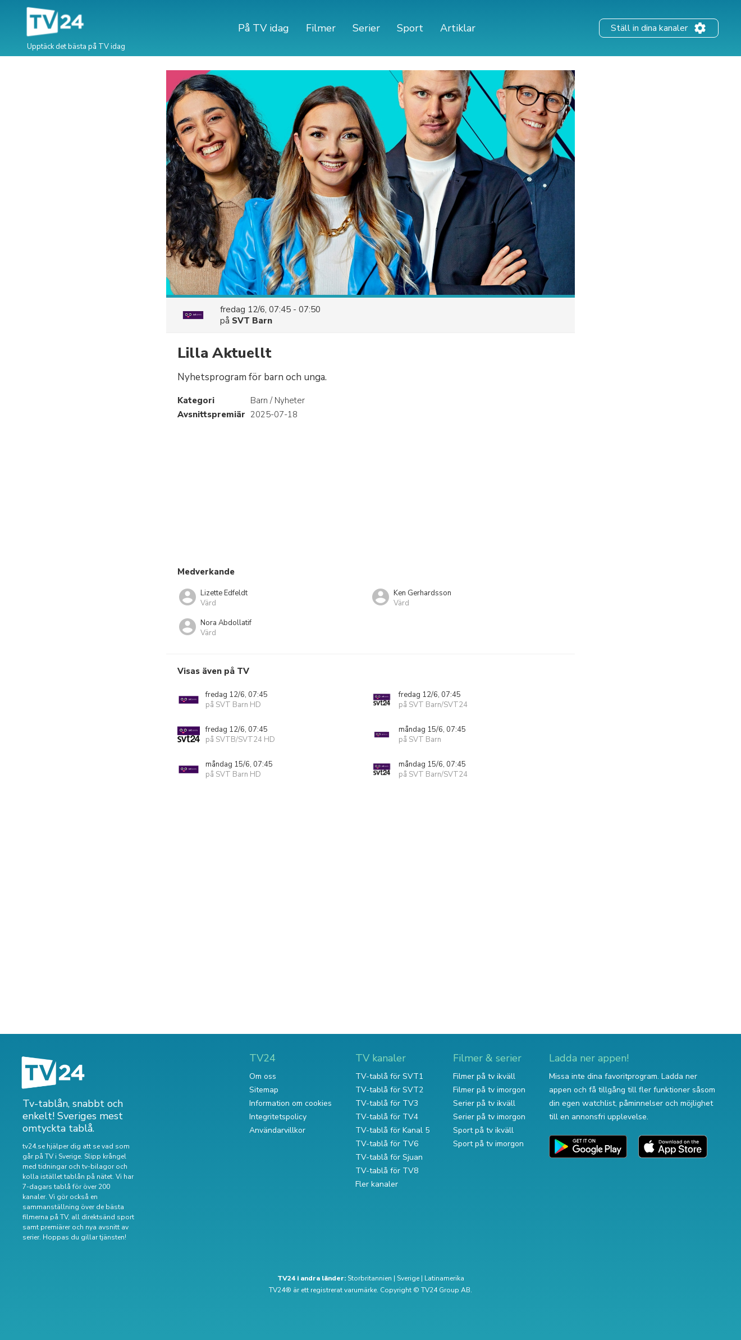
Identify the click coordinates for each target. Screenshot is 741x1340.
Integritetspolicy (278, 1116)
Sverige (408, 1278)
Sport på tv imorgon (488, 1143)
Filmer (321, 28)
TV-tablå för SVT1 (389, 1076)
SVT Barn (252, 320)
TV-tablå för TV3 (386, 1103)
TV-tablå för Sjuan (389, 1157)
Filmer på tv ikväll (484, 1076)
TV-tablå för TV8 (386, 1170)
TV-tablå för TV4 (386, 1116)
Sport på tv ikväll (483, 1130)
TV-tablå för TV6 (386, 1143)
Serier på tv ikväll (484, 1103)
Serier (366, 28)
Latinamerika (444, 1278)
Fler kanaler (376, 1184)
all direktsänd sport (102, 1217)
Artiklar (457, 28)
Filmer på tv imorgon (489, 1089)
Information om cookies (290, 1103)
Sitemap (263, 1089)
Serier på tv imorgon (489, 1116)
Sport (410, 28)
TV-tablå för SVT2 (389, 1089)
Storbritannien (369, 1278)
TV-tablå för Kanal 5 (392, 1130)
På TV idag (263, 28)
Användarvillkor (277, 1130)
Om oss (262, 1076)
